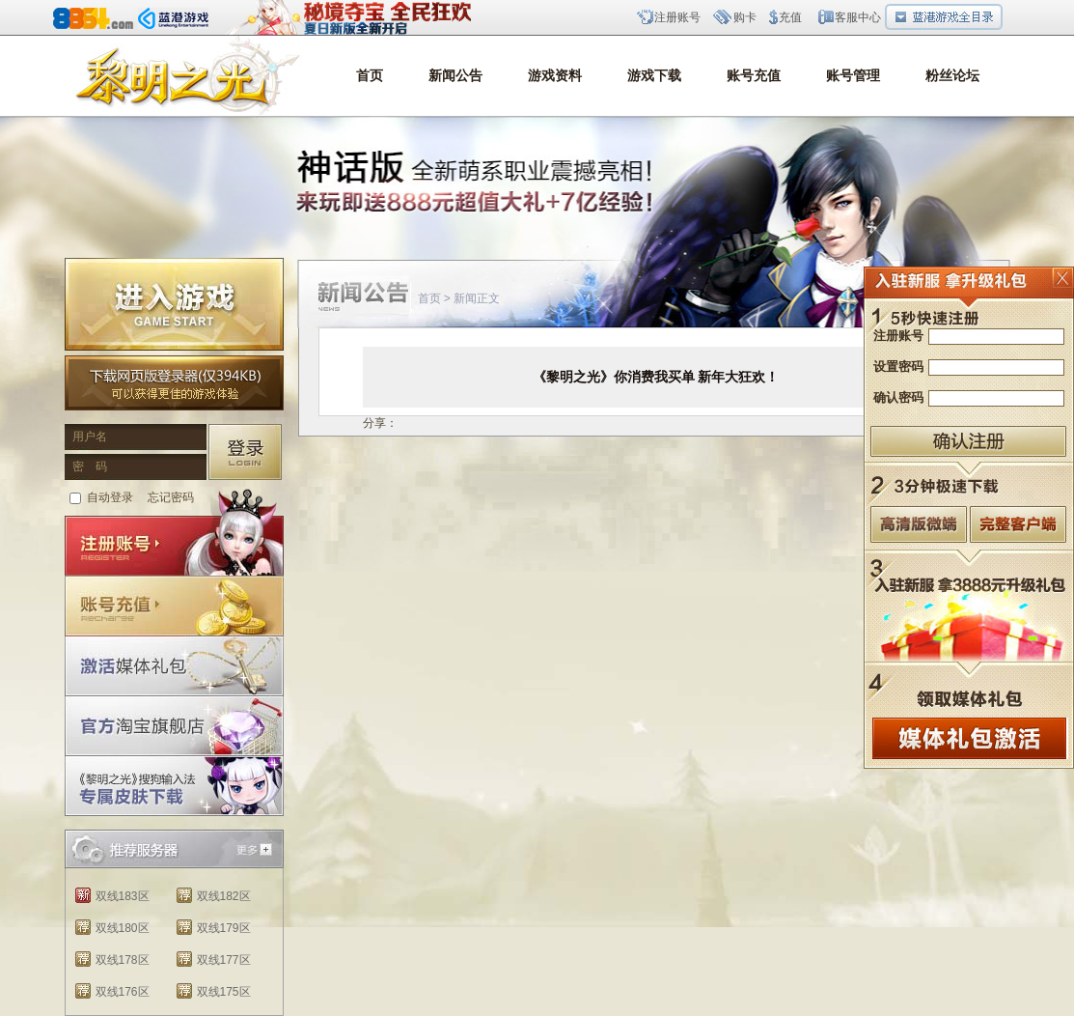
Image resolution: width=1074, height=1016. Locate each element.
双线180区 (123, 928)
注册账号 (677, 17)
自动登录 (110, 497)
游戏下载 (654, 76)
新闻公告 (455, 76)
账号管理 (853, 76)
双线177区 (224, 960)
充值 (790, 17)
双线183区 (123, 896)
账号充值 (754, 76)
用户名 (89, 436)
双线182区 (224, 896)
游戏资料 (555, 76)
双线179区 (224, 928)
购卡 (745, 17)
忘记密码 (171, 497)
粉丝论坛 (952, 76)
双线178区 (123, 960)
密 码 (89, 466)
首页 (369, 76)
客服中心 (858, 17)
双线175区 (224, 992)
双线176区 (123, 992)
